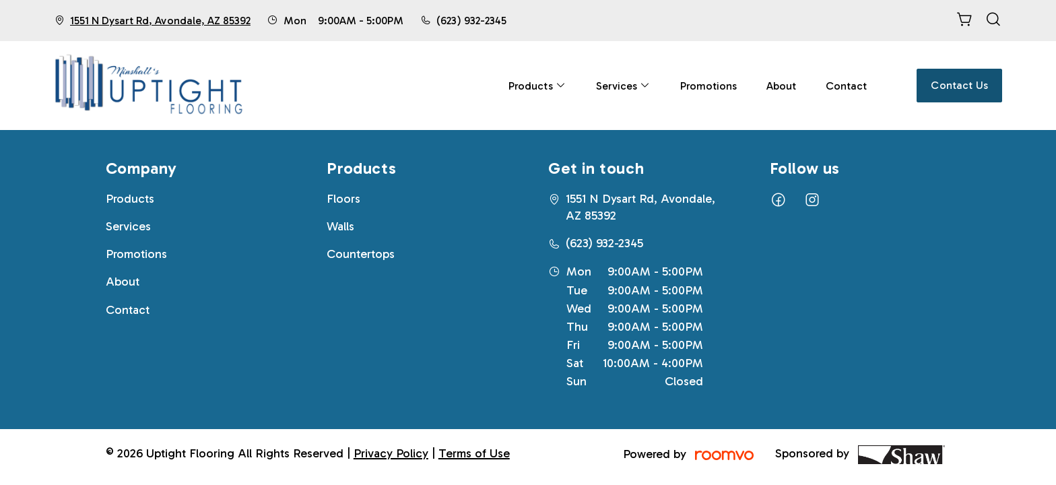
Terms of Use (474, 453)
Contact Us (959, 85)
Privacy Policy (391, 453)
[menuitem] (537, 85)
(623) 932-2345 (471, 20)
